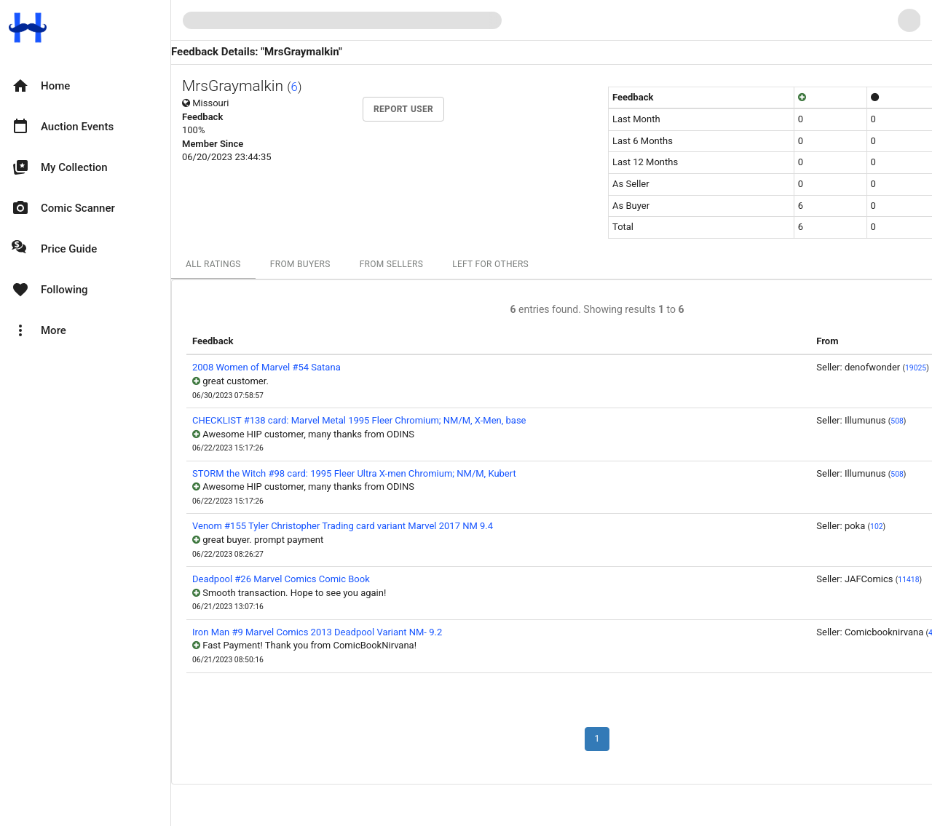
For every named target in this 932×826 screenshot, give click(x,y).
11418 (908, 579)
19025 (915, 368)
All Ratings (213, 264)
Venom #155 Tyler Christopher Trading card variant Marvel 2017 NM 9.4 (342, 525)
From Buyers (300, 264)
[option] (85, 85)
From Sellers (392, 264)
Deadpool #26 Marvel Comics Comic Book (281, 578)
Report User (403, 109)
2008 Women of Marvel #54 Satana (266, 367)
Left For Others (490, 264)
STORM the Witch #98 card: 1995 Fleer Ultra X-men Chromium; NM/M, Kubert (354, 473)
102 (876, 526)
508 (897, 421)
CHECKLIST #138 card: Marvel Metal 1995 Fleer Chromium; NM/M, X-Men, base (359, 420)
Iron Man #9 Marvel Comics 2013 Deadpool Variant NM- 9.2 (317, 632)
